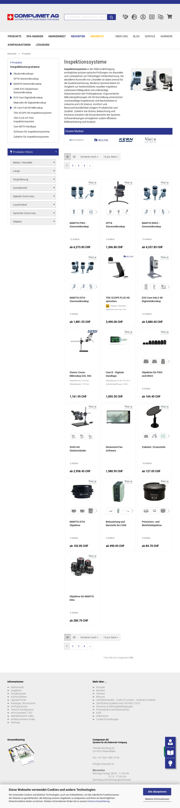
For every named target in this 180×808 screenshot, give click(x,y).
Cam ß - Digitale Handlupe (115, 374)
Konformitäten (19, 696)
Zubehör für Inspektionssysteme (31, 136)
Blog (136, 36)
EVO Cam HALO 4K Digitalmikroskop (152, 299)
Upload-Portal (18, 700)
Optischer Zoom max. (24, 213)
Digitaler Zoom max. (24, 196)
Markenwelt (57, 36)
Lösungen (42, 44)
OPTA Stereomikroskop (115, 225)
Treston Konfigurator (22, 709)
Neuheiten (78, 36)
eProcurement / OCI (21, 712)
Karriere (167, 36)
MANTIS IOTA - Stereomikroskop (79, 299)
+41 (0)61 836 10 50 (108, 757)
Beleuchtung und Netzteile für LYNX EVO (116, 523)
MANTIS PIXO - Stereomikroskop (79, 225)
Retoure (100, 696)
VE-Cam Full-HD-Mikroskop (28, 107)
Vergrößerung (20, 179)
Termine (100, 693)
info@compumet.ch (103, 763)
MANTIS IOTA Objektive (77, 523)
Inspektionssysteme (25, 67)
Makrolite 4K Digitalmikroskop (30, 102)
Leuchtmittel (20, 204)
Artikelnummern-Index (23, 719)
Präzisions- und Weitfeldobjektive (152, 523)
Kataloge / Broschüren (23, 703)
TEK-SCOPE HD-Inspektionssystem (33, 112)
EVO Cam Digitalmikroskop (28, 97)
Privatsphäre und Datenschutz (112, 709)
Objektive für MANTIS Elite (82, 598)
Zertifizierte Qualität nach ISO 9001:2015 (118, 703)
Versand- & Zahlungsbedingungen (114, 706)
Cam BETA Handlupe (25, 126)
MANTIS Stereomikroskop (27, 83)
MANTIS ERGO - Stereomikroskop (151, 225)
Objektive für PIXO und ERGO (152, 374)
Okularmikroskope (23, 73)
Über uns (121, 36)
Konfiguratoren (19, 44)
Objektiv (17, 221)
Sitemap (15, 722)
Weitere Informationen (157, 799)
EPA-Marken (35, 36)
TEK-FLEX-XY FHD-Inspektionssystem (24, 120)
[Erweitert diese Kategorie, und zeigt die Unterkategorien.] (11, 74)
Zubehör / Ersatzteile (153, 447)
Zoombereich (20, 187)
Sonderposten (18, 693)
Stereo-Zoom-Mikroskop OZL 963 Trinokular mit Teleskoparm (80, 374)
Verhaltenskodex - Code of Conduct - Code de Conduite (125, 700)
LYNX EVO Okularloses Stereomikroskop (26, 91)
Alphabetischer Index (22, 716)
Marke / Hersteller (22, 162)
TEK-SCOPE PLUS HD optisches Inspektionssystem (118, 299)
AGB (98, 712)
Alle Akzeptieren (157, 791)
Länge (16, 171)
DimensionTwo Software (114, 449)
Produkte (14, 36)
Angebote (97, 36)
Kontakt (100, 687)
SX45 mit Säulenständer (78, 449)
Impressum (102, 716)
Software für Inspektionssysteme (32, 131)
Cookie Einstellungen (107, 719)
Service (150, 36)
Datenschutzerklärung (99, 801)
